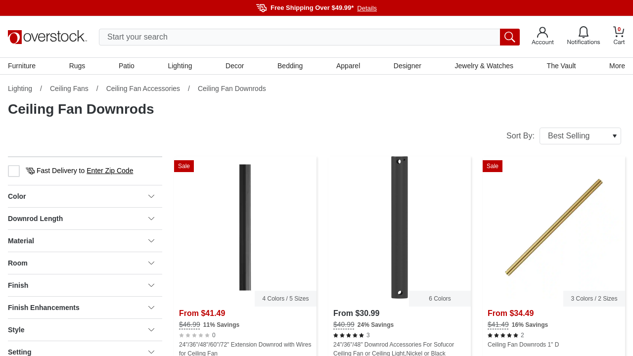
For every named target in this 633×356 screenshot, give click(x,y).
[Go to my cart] (619, 36)
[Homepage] (47, 37)
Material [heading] (81, 241)
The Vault (561, 66)
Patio (127, 66)
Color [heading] (81, 196)
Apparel (348, 66)
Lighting (180, 66)
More (617, 66)
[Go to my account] (543, 37)
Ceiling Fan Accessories (143, 88)
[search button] (510, 37)
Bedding (290, 66)
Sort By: (563, 136)
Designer (407, 66)
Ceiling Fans (69, 88)
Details (367, 8)
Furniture (22, 66)
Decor (235, 66)
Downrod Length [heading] (81, 218)
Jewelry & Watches (483, 66)
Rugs (77, 66)
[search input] (309, 37)
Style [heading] (81, 330)
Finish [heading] (81, 285)
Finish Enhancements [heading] (81, 308)
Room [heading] (81, 263)
